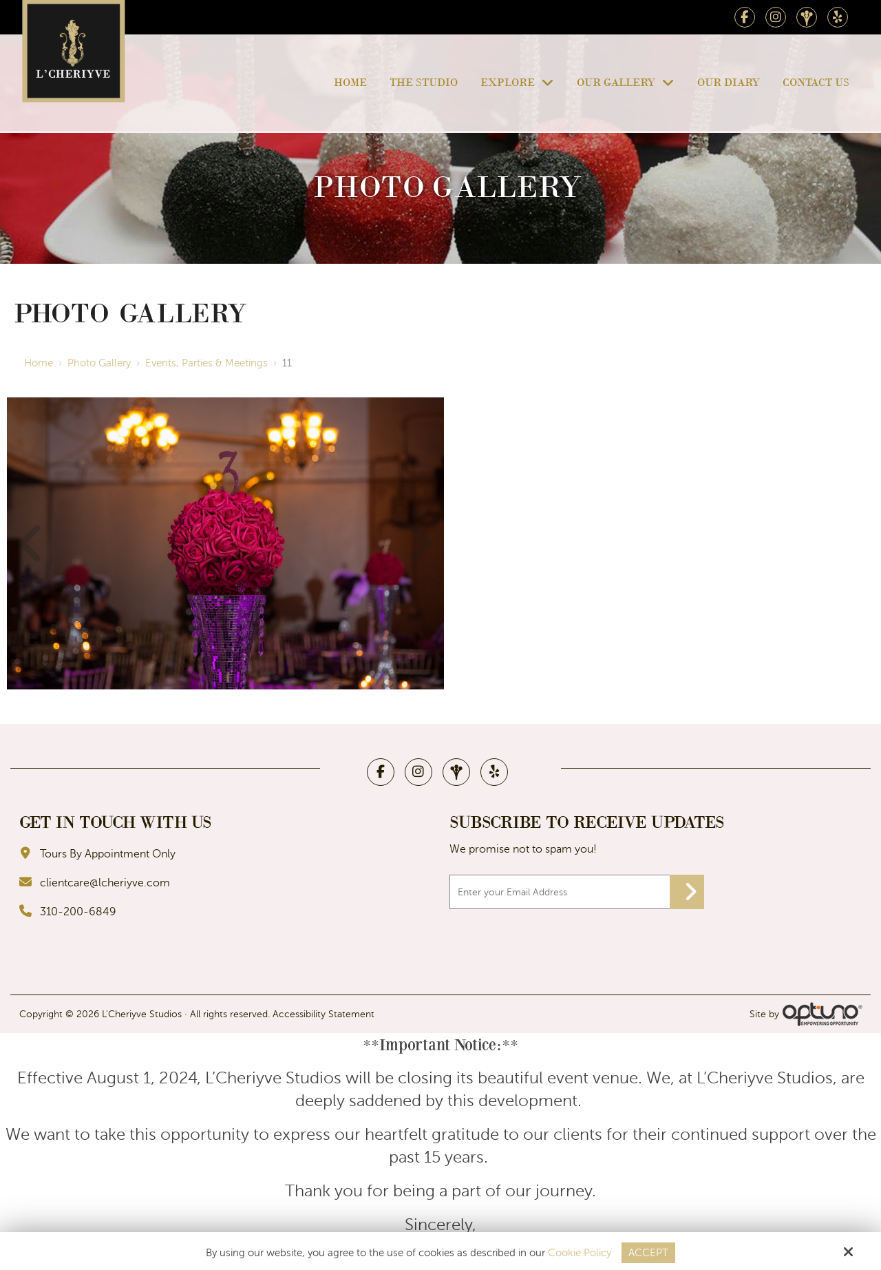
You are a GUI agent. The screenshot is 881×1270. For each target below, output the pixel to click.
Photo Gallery (99, 362)
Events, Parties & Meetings (206, 362)
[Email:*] (576, 892)
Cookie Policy (579, 1252)
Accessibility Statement (323, 1014)
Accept (648, 1252)
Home (38, 362)
